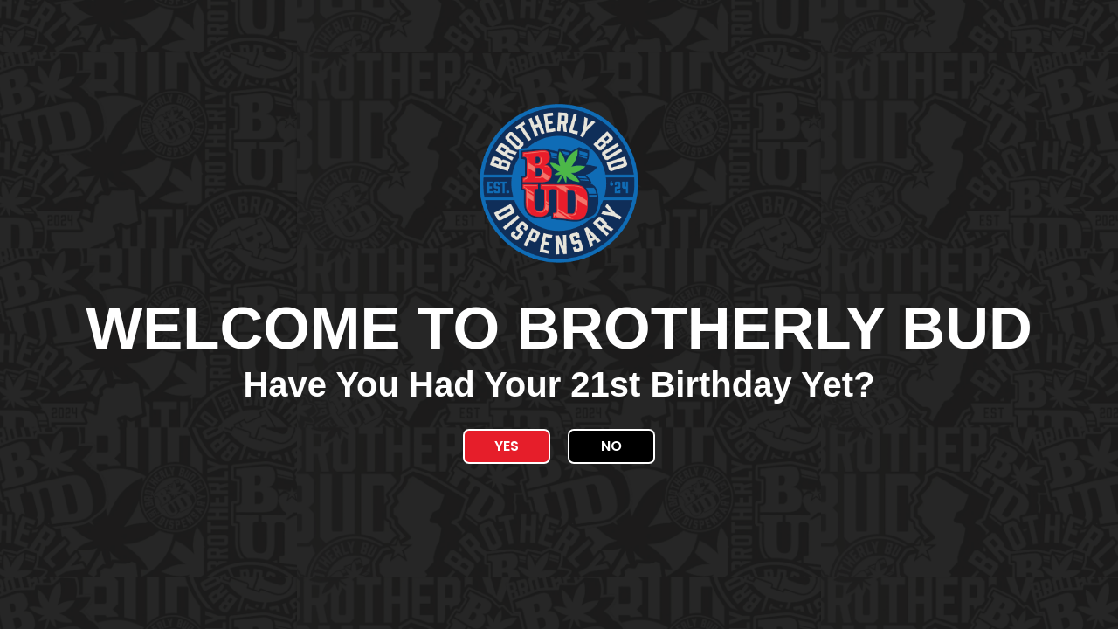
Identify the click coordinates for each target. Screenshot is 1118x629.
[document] (559, 314)
